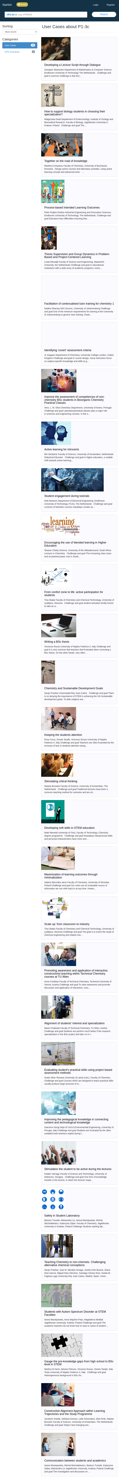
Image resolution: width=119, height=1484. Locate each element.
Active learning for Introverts (61, 449)
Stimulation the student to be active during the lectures (77, 1169)
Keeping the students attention (63, 734)
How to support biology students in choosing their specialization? (74, 113)
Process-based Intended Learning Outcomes (72, 207)
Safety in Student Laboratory (62, 1215)
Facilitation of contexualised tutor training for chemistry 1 (79, 303)
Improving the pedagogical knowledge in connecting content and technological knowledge (76, 1121)
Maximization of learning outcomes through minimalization (70, 876)
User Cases (20, 45)
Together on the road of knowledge (65, 161)
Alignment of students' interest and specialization (74, 1023)
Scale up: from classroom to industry (66, 924)
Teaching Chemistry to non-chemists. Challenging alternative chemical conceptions (75, 1263)
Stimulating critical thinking (60, 781)
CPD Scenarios (20, 51)
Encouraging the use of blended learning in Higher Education (75, 544)
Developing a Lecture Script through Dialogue (72, 64)
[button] (16, 14)
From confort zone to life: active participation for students (73, 593)
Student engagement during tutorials (66, 496)
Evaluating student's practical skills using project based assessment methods (78, 1071)
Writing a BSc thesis (56, 641)
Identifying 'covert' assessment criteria (67, 350)
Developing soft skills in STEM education (69, 827)
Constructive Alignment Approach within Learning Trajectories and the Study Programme (74, 1412)
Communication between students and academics (75, 1460)
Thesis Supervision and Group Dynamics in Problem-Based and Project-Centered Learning (77, 256)
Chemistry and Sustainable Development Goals (73, 688)
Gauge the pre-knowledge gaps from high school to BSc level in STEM (78, 1363)
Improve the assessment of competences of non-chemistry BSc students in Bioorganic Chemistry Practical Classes (74, 400)
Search (104, 14)
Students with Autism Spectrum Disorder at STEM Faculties (75, 1313)
